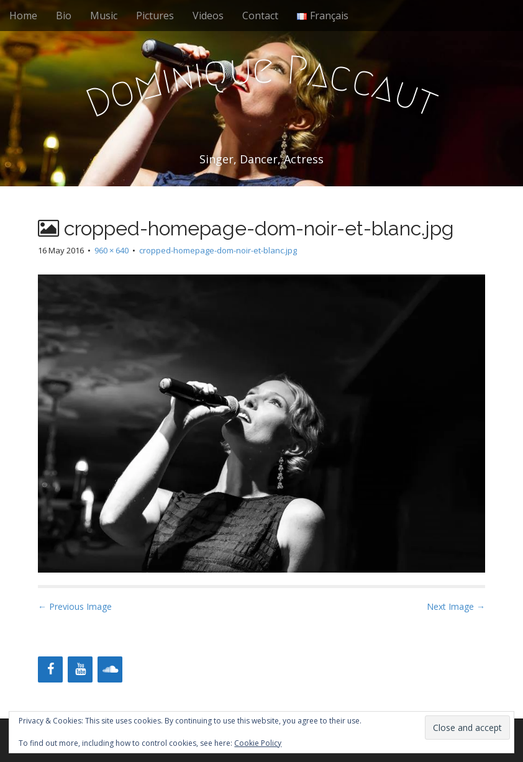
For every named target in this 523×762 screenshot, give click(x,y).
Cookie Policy (257, 743)
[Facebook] (50, 669)
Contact (260, 15)
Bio (63, 15)
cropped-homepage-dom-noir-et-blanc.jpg (218, 250)
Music (103, 15)
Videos (208, 15)
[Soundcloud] (110, 669)
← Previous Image (75, 606)
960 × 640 (111, 250)
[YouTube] (80, 669)
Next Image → (456, 606)
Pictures (155, 15)
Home (23, 15)
